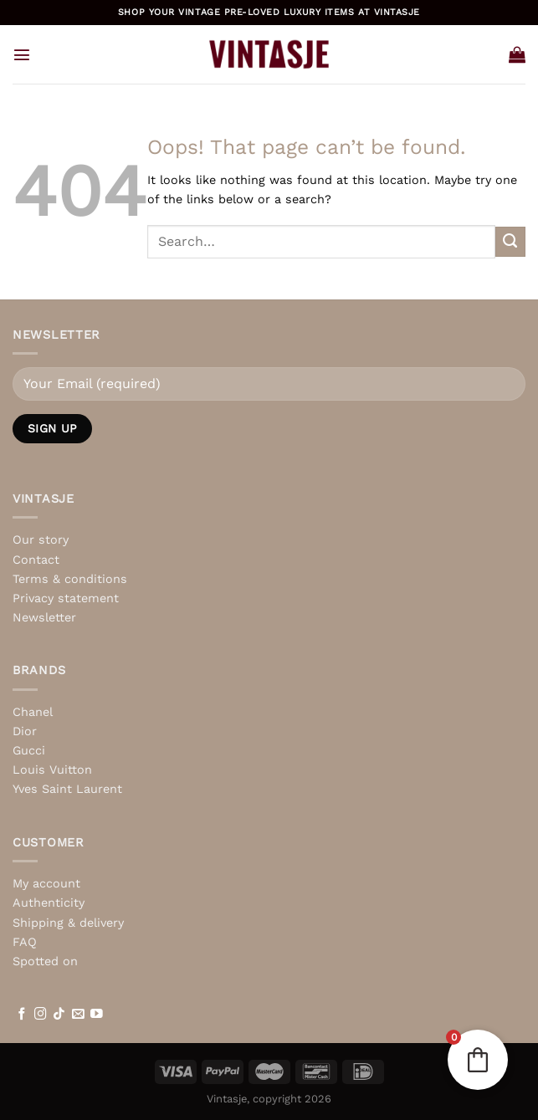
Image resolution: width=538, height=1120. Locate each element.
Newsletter (44, 617)
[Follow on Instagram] (40, 1014)
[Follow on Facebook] (22, 1014)
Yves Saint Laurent (67, 788)
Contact (36, 559)
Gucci (29, 750)
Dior (25, 731)
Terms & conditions (70, 579)
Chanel (33, 712)
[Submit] (510, 242)
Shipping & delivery (68, 922)
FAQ (25, 942)
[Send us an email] (78, 1014)
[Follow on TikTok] (59, 1014)
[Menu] (22, 54)
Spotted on (45, 961)
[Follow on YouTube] (96, 1014)
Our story (41, 539)
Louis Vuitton (52, 769)
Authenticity (49, 902)
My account (46, 883)
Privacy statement (66, 598)
